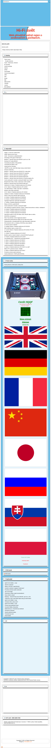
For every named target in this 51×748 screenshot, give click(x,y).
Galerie (6, 68)
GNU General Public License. (33, 680)
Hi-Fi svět (25, 30)
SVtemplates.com (28, 741)
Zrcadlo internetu (9, 61)
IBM (5, 80)
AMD (5, 74)
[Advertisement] (9, 119)
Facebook (25, 564)
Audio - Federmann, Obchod (11, 62)
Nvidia (5, 78)
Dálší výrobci (7, 81)
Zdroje (5, 69)
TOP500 (6, 83)
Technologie (7, 71)
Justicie (6, 85)
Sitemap (25, 322)
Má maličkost (7, 86)
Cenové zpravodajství (9, 73)
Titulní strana (7, 59)
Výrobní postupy (8, 66)
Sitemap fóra (25, 324)
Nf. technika (7, 64)
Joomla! (5, 680)
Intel (5, 76)
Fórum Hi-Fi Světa (25, 557)
